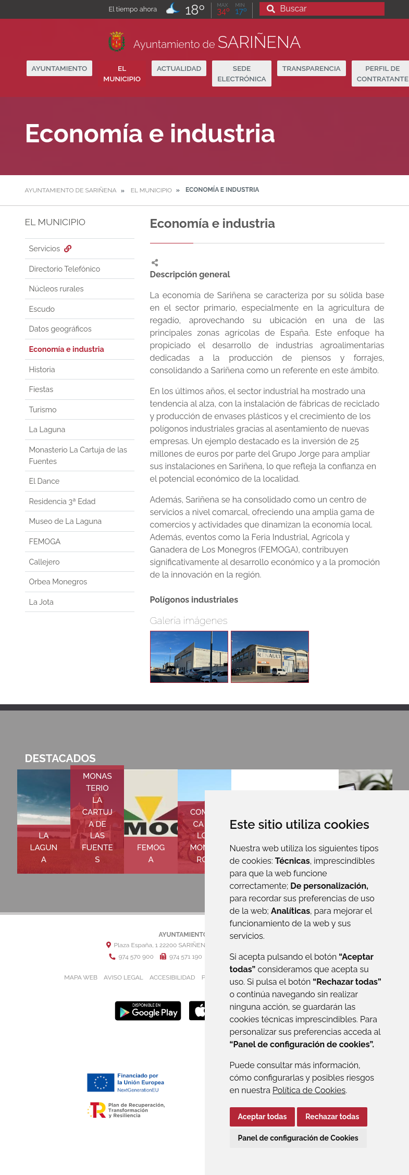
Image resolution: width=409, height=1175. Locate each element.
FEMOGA (45, 541)
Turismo (43, 409)
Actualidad (179, 68)
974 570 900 (131, 956)
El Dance (44, 480)
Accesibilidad (172, 977)
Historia (42, 369)
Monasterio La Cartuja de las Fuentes (78, 455)
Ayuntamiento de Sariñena (71, 190)
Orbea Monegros (58, 581)
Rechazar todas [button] (332, 1116)
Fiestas (41, 389)
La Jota (41, 601)
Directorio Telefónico (65, 268)
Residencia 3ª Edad (62, 501)
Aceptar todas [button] (262, 1116)
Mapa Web (80, 977)
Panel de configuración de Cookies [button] (298, 1138)
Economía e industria (66, 349)
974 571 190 (181, 956)
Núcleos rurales (56, 288)
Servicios (51, 248)
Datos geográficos (60, 328)
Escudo (42, 308)
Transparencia (311, 68)
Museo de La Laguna (65, 521)
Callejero (44, 561)
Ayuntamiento (60, 68)
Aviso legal (123, 977)
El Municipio (122, 73)
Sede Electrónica (241, 73)
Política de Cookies (308, 1090)
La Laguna (47, 429)
